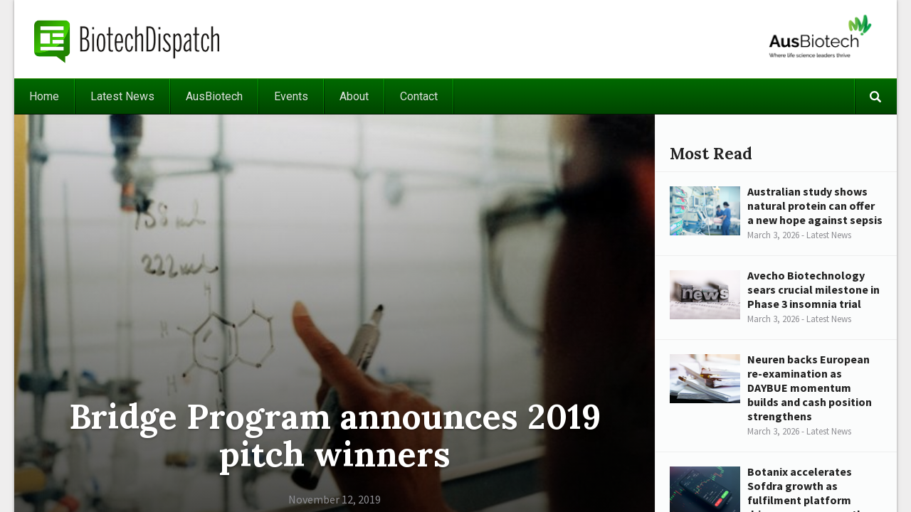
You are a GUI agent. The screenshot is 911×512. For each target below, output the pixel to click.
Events (291, 96)
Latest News (122, 96)
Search (875, 96)
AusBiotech (214, 96)
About (354, 96)
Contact (419, 96)
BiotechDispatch (127, 39)
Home (44, 96)
